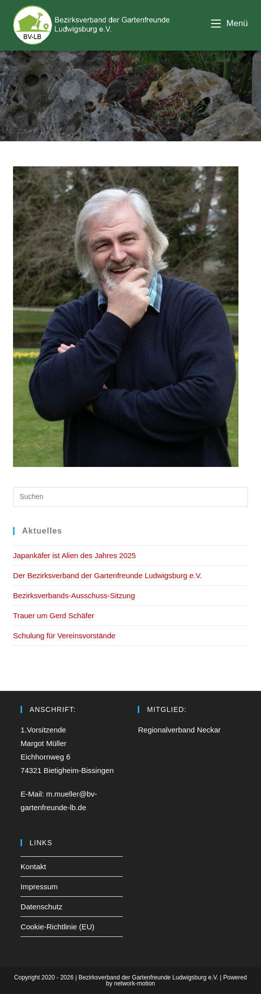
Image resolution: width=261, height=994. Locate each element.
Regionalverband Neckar (179, 729)
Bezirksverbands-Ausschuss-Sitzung (74, 595)
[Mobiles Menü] (229, 23)
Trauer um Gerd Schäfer (53, 615)
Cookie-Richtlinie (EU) (58, 926)
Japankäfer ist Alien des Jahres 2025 (74, 555)
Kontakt (33, 866)
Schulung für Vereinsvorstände (64, 635)
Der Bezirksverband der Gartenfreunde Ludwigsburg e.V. (107, 575)
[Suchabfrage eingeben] (130, 497)
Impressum (39, 886)
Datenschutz (41, 906)
